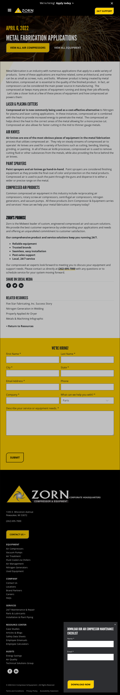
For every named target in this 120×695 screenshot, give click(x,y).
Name (70, 638)
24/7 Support (104, 11)
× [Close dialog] (115, 624)
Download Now (80, 684)
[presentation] (91, 670)
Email (70, 651)
